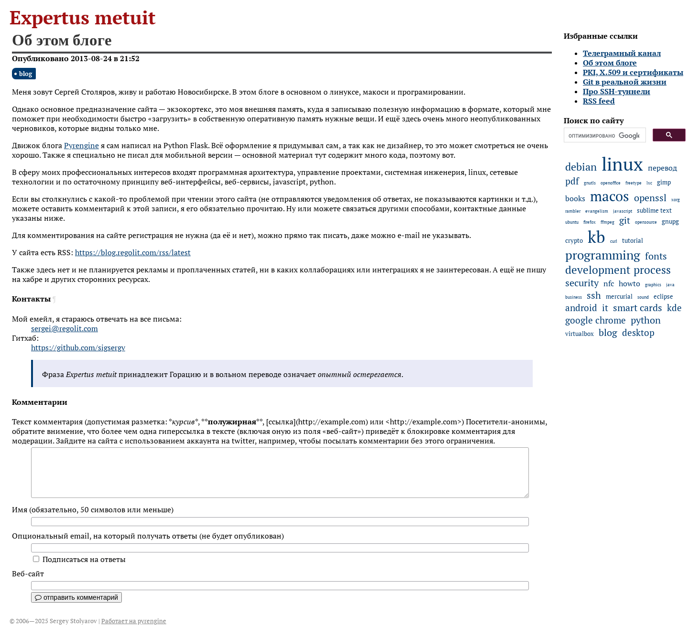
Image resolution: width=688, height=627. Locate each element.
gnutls (590, 182)
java (670, 284)
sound (643, 297)
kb (596, 236)
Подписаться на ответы (79, 559)
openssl (650, 198)
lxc (649, 182)
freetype (633, 182)
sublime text (654, 210)
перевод (662, 168)
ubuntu (572, 222)
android (581, 308)
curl (613, 241)
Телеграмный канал (622, 53)
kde (674, 308)
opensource (646, 222)
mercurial (619, 296)
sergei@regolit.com (64, 328)
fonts (656, 256)
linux (622, 163)
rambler (572, 211)
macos (609, 196)
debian (581, 166)
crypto (574, 241)
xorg (675, 199)
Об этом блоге (610, 62)
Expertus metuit (83, 17)
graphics (653, 284)
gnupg (670, 221)
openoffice (611, 182)
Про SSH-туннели (616, 91)
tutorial (632, 241)
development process (618, 270)
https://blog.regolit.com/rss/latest (133, 252)
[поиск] (604, 136)
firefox (589, 222)
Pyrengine (81, 145)
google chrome (595, 320)
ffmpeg (607, 222)
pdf (572, 181)
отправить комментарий (76, 597)
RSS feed (599, 101)
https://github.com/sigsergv (78, 347)
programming (602, 255)
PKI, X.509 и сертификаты (633, 72)
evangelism (596, 211)
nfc (608, 283)
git (624, 220)
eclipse (663, 296)
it (605, 308)
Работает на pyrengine (133, 620)
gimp (664, 182)
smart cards (637, 308)
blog (25, 73)
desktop (638, 332)
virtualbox (579, 334)
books (575, 198)
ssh (594, 295)
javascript (622, 211)
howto (629, 283)
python (646, 320)
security (582, 283)
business (573, 297)
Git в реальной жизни (624, 81)
